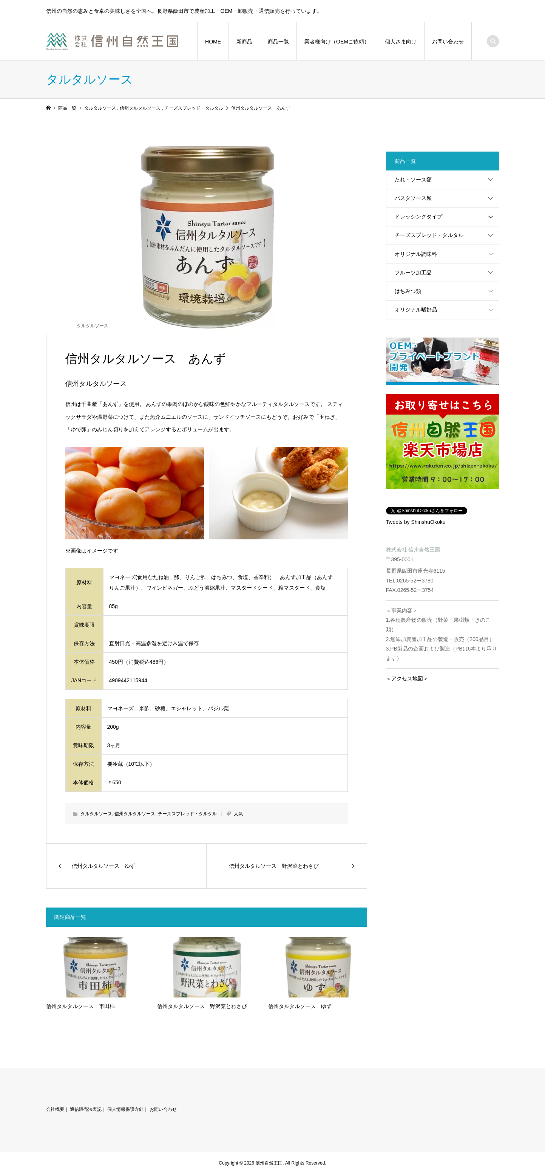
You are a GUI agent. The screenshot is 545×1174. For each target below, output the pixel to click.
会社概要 (55, 1109)
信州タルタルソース (134, 813)
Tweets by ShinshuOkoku (416, 522)
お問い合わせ (448, 42)
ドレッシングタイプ (418, 217)
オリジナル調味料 (416, 254)
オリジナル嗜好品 (416, 310)
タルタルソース (92, 325)
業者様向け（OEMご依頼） (336, 42)
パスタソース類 (413, 198)
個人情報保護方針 (125, 1109)
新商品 (244, 42)
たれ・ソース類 (413, 180)
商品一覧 (278, 42)
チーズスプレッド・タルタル (187, 813)
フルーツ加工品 (413, 272)
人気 (238, 813)
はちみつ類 (408, 291)
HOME (213, 42)
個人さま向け (401, 42)
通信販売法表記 (86, 1109)
